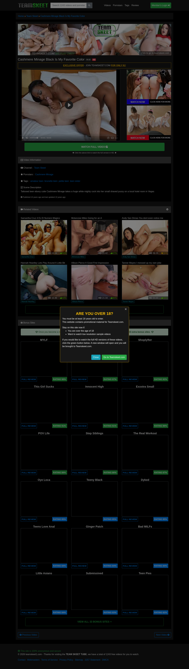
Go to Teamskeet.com (114, 357)
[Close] (126, 309)
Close (96, 357)
